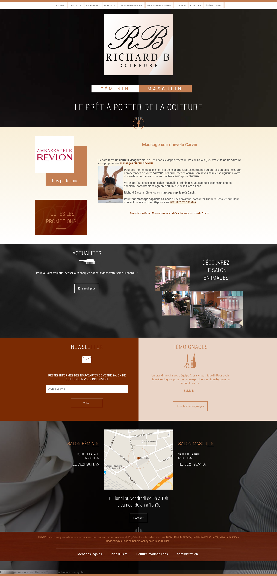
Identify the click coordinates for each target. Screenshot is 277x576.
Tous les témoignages (190, 406)
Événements (214, 5)
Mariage (109, 5)
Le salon (75, 5)
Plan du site (119, 554)
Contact (195, 5)
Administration (187, 554)
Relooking (93, 5)
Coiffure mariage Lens (152, 554)
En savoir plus (87, 288)
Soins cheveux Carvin (140, 213)
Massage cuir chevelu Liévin (165, 213)
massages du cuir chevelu (136, 163)
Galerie (181, 5)
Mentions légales (89, 554)
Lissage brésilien (131, 5)
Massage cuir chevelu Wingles (194, 213)
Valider (86, 403)
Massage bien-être (159, 5)
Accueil (60, 5)
